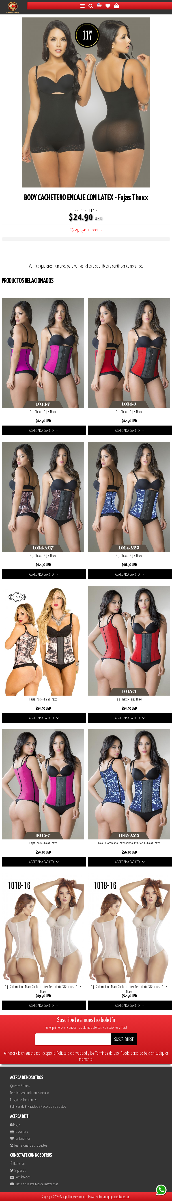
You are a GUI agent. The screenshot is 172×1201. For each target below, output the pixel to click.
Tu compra (19, 1131)
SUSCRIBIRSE (124, 1039)
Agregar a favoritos (86, 230)
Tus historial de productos (28, 1145)
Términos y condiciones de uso (29, 1092)
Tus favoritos (20, 1138)
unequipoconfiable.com (116, 1196)
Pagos (15, 1124)
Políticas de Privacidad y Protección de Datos (38, 1106)
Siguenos (18, 1170)
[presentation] (36, 254)
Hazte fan (17, 1163)
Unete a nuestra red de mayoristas (34, 1183)
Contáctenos (20, 1177)
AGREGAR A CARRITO (44, 430)
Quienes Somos (20, 1085)
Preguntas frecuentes (23, 1099)
